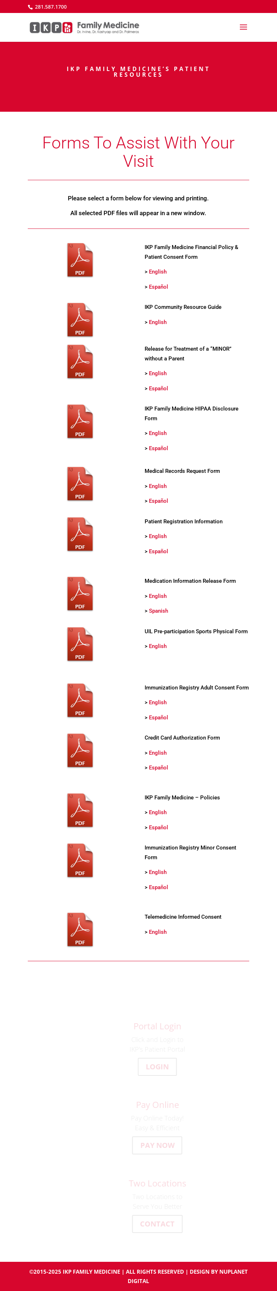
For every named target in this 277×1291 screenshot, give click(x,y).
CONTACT (160, 1224)
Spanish (158, 611)
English (158, 272)
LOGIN (160, 1067)
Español (158, 287)
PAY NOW (160, 1145)
